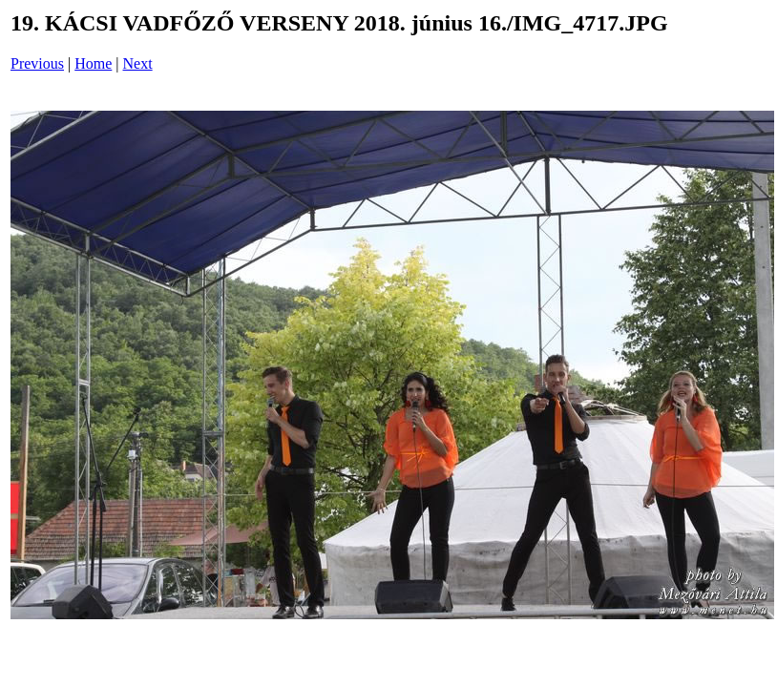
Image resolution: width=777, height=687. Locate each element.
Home (93, 63)
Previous (37, 63)
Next (138, 63)
